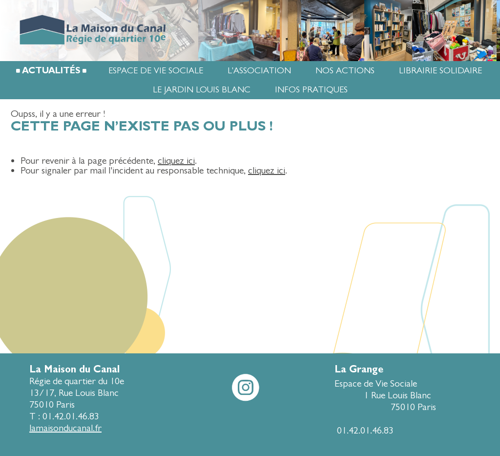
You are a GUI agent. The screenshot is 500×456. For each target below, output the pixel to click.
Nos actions (345, 70)
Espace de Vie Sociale (155, 70)
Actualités (51, 70)
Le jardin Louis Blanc (201, 89)
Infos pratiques (311, 89)
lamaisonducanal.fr (65, 428)
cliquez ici (176, 160)
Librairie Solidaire (440, 70)
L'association (259, 70)
